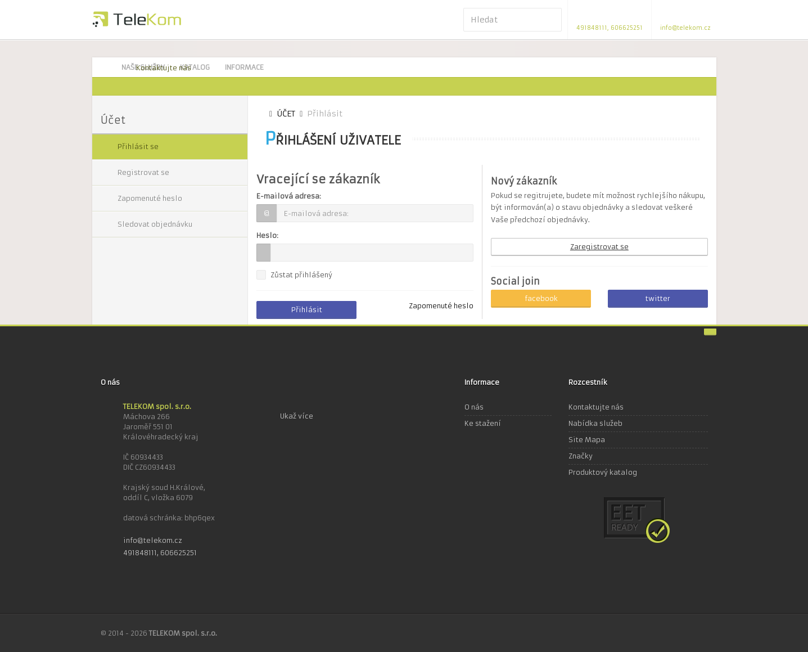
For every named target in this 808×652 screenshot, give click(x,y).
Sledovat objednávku (155, 224)
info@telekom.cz (152, 540)
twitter (658, 298)
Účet (286, 114)
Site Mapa (586, 439)
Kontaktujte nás (163, 68)
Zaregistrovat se (599, 246)
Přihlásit (306, 309)
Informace (244, 67)
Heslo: (267, 235)
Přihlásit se (138, 146)
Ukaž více (296, 416)
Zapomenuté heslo (150, 198)
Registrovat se (143, 172)
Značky (580, 456)
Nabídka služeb (595, 423)
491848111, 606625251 (160, 552)
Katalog (195, 67)
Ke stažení (482, 423)
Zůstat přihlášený (301, 275)
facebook (541, 298)
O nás (474, 407)
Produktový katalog (602, 472)
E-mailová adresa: (288, 196)
